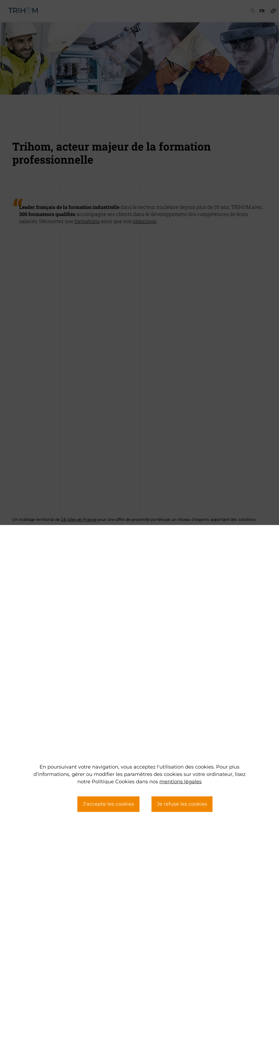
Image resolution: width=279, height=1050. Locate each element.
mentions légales (180, 782)
